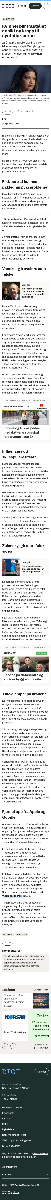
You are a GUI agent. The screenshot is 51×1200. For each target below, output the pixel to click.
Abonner (35, 6)
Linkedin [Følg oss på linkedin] (6, 1118)
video (33, 617)
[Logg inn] (22, 6)
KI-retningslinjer (11, 1146)
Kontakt (25, 1174)
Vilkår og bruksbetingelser (16, 1140)
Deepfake (8, 934)
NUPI (5, 360)
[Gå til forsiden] (8, 6)
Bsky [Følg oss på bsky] (5, 1124)
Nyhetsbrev (8, 1129)
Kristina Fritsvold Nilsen (15, 1088)
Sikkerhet (8, 19)
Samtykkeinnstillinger (14, 1135)
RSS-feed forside (12, 1107)
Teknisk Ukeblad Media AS (26, 1185)
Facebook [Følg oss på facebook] (8, 1113)
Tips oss (42, 1071)
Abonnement (25, 1166)
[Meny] (46, 6)
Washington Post (12, 896)
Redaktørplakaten (26, 1157)
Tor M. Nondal (10, 1099)
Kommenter (23, 111)
